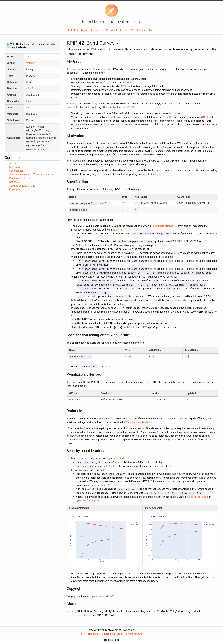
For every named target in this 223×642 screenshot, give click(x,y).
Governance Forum (112, 627)
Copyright (14, 189)
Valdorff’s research (197, 490)
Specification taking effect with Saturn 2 (31, 174)
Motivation (15, 167)
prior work (119, 452)
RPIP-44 (127, 82)
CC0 (112, 589)
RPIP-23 (130, 107)
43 (27, 88)
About (152, 30)
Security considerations (22, 185)
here (157, 174)
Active (123, 30)
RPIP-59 (207, 117)
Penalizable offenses (20, 178)
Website (97, 636)
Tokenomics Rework (92, 30)
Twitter (126, 636)
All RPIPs (73, 30)
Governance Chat (134, 627)
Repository (94, 627)
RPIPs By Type (138, 30)
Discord (116, 636)
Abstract (14, 163)
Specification (16, 170)
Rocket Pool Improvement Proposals (111, 22)
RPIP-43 (117, 229)
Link (28, 101)
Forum (107, 636)
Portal (83, 627)
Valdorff (30, 63)
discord (106, 464)
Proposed (111, 30)
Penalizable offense (162, 225)
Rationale (14, 181)
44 (31, 88)
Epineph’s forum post (87, 493)
